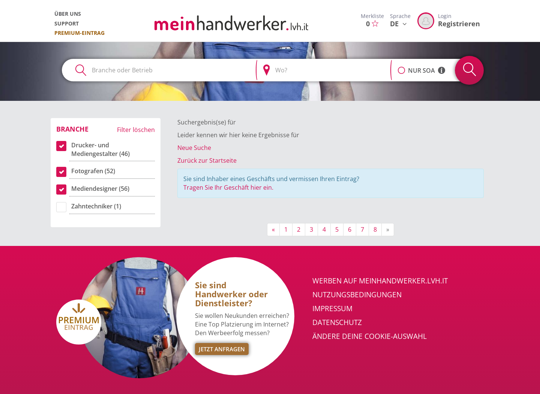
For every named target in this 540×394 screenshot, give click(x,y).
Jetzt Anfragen (222, 349)
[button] (401, 66)
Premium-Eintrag (79, 32)
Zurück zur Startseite (207, 160)
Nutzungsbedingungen (357, 295)
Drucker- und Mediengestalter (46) (100, 149)
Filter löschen (136, 130)
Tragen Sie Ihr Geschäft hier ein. (228, 187)
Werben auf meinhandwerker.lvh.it (380, 281)
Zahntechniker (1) (96, 206)
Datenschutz (337, 322)
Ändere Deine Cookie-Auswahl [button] (369, 336)
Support (66, 23)
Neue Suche (194, 148)
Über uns (67, 13)
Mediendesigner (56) (100, 188)
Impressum (332, 308)
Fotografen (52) (93, 171)
